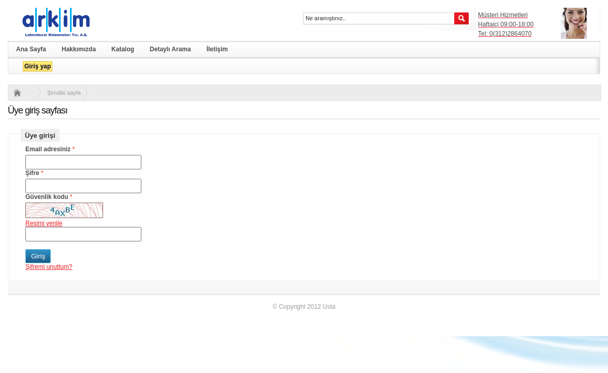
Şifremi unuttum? (49, 266)
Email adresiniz (47, 149)
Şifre (32, 173)
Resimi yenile (43, 223)
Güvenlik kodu (46, 196)
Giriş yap (37, 66)
